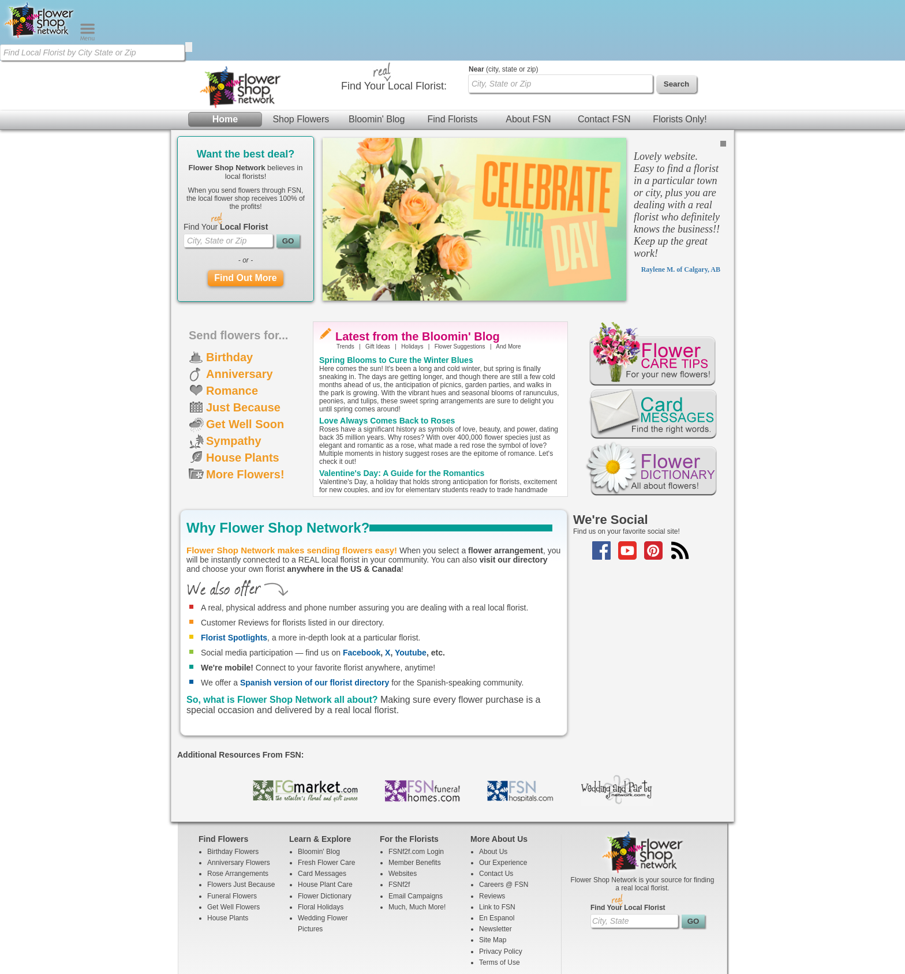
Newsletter (495, 868)
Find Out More (245, 217)
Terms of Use (499, 902)
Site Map (492, 879)
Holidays (412, 286)
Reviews (492, 835)
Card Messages (322, 813)
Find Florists (452, 58)
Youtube (411, 592)
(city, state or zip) (503, 9)
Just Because (243, 346)
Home (225, 58)
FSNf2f (399, 824)
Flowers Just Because (241, 824)
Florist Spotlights (234, 577)
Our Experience (503, 802)
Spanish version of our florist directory (314, 622)
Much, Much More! (417, 846)
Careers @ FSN (504, 824)
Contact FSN (604, 58)
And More (508, 286)
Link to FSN (497, 846)
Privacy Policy (500, 891)
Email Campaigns (415, 835)
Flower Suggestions (460, 286)
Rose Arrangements (237, 813)
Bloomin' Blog (377, 58)
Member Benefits (414, 802)
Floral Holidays (320, 846)
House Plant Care (325, 824)
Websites (402, 813)
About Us (493, 791)
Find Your (226, 166)
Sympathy (233, 380)
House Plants (242, 397)
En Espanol (496, 857)
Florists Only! (679, 58)
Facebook (361, 592)
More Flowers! (245, 413)
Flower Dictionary (324, 835)
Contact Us (496, 813)
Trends (345, 286)
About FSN (528, 58)
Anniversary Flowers (238, 802)
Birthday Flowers (233, 791)
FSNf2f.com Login (416, 791)
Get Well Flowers (233, 846)
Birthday (229, 296)
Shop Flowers (300, 58)
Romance (232, 330)
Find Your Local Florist (627, 847)
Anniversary (239, 313)
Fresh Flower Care (326, 802)
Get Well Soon (245, 363)
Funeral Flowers (232, 835)
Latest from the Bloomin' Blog (417, 275)
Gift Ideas (377, 286)
